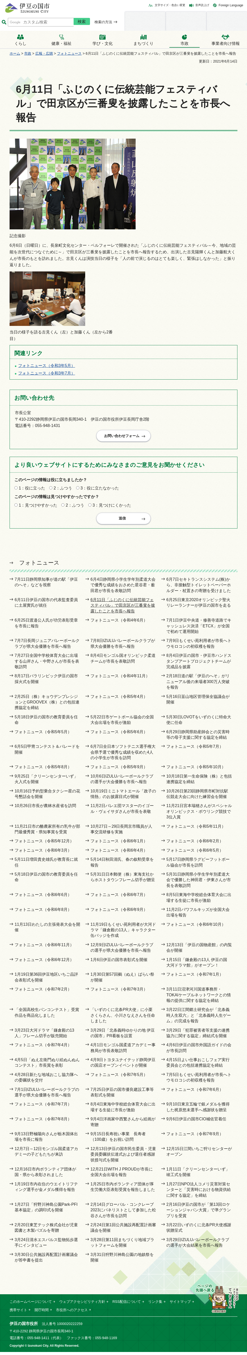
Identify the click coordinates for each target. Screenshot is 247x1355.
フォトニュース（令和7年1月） (194, 977)
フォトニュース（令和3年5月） (46, 365)
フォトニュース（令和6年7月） (118, 898)
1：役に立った (32, 489)
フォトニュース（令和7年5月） (118, 1077)
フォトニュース (69, 53)
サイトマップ (180, 1305)
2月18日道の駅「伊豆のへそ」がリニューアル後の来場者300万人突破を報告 (198, 684)
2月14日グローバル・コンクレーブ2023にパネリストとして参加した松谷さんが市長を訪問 (123, 1213)
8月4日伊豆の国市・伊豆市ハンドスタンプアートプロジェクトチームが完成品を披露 (198, 664)
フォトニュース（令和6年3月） (43, 853)
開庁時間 (42, 1313)
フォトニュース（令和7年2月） (43, 992)
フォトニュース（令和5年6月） (118, 735)
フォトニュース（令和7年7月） (43, 1107)
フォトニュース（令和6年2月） (194, 844)
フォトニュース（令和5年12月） (44, 844)
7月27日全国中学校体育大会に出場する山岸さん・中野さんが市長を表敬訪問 (47, 664)
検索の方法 (103, 22)
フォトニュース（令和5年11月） (196, 829)
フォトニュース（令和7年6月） (194, 1092)
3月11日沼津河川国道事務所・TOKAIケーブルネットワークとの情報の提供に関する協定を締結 (198, 998)
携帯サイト (18, 1313)
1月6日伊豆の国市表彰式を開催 (118, 963)
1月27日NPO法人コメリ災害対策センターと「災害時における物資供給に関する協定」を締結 (198, 1192)
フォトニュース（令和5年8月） (43, 770)
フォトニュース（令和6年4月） (118, 853)
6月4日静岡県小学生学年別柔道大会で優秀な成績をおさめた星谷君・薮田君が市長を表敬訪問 (123, 588)
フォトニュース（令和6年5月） (194, 853)
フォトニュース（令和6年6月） (43, 898)
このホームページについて (31, 1305)
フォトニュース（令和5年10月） (196, 770)
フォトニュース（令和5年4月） (118, 699)
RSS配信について (126, 1305)
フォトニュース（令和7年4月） (43, 1048)
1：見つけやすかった (38, 507)
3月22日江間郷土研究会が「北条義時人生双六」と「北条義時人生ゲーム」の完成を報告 (198, 1018)
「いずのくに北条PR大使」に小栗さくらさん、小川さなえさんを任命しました (122, 1018)
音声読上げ (202, 5)
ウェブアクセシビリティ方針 (82, 1305)
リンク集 (155, 1305)
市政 (27, 53)
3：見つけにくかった (111, 507)
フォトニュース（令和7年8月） (43, 1122)
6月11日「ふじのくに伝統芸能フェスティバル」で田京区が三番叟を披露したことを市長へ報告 (122, 608)
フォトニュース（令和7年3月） (118, 992)
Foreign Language (231, 5)
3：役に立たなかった (99, 489)
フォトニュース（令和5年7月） (194, 749)
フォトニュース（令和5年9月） (118, 770)
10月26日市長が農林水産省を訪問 (45, 809)
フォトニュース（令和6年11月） (44, 948)
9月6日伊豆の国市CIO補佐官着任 (196, 1122)
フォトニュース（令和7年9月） (194, 1137)
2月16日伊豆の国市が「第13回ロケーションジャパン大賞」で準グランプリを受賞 (198, 1213)
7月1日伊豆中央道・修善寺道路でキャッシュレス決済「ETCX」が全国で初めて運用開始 (198, 629)
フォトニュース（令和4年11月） (120, 679)
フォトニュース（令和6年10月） (196, 927)
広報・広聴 (44, 53)
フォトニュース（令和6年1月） (118, 844)
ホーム (15, 53)
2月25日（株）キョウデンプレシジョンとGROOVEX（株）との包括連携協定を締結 (47, 705)
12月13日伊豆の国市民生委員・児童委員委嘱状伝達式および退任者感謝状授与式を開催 (123, 1157)
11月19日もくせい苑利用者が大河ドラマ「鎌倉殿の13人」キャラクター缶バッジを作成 (123, 933)
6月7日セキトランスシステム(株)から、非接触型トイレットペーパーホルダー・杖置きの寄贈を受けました (198, 588)
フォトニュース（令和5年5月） (43, 735)
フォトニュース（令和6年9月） (118, 912)
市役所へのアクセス (72, 1313)
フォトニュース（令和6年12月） (44, 963)
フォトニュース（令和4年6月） (118, 623)
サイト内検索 (4, 22)
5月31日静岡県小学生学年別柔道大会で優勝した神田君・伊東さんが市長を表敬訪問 (198, 883)
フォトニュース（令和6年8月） (43, 912)
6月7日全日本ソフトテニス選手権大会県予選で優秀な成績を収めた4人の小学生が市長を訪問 (123, 755)
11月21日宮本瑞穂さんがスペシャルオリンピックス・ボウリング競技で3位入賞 (199, 814)
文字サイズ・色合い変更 (170, 5)
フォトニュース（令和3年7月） (46, 373)
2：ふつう (63, 489)
